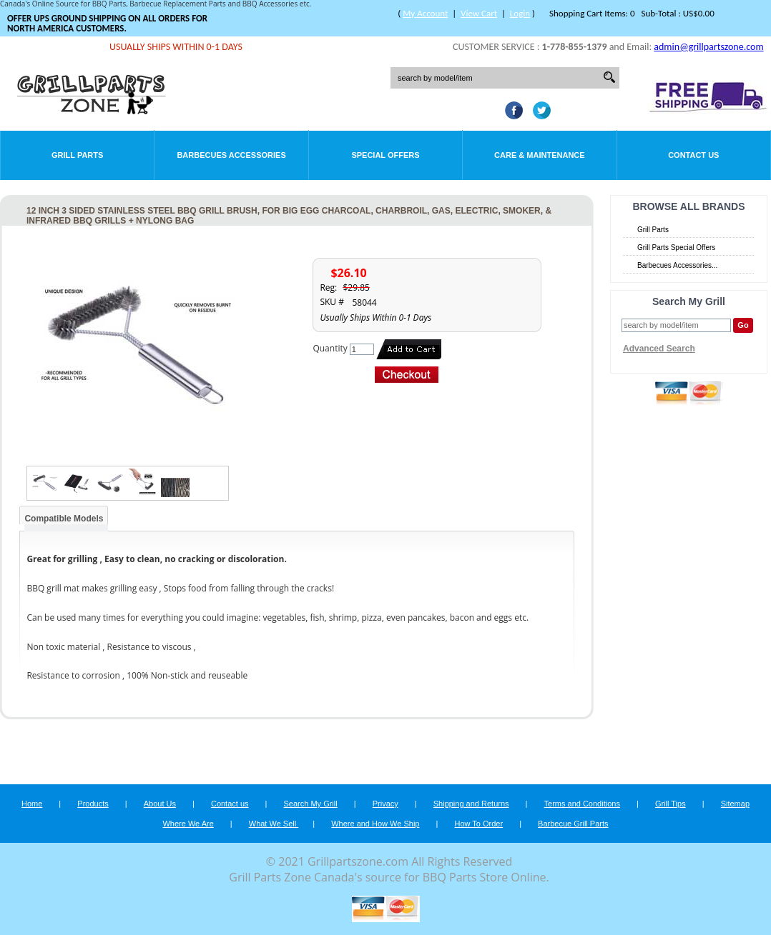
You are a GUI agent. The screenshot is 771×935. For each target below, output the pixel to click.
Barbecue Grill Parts (573, 823)
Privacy (385, 803)
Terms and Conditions (582, 803)
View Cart (479, 13)
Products (92, 803)
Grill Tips (670, 803)
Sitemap (735, 803)
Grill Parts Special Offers (676, 247)
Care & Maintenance (539, 155)
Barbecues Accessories (231, 155)
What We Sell (274, 823)
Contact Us (693, 155)
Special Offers (385, 155)
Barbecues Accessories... (677, 265)
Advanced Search (659, 349)
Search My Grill (311, 803)
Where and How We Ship (375, 823)
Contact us (230, 803)
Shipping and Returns (471, 803)
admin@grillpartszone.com (708, 47)
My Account (425, 13)
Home (31, 803)
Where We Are (187, 823)
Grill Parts (77, 155)
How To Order (478, 823)
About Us (160, 803)
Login (520, 13)
